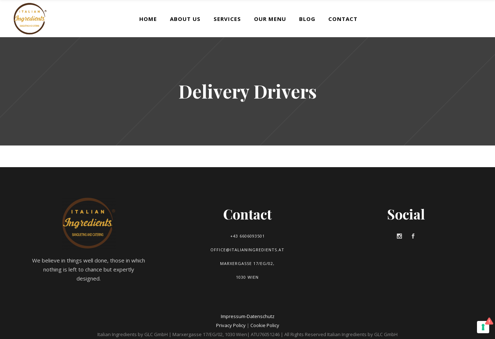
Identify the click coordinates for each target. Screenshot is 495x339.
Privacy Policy (231, 325)
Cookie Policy (264, 325)
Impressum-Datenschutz (248, 316)
